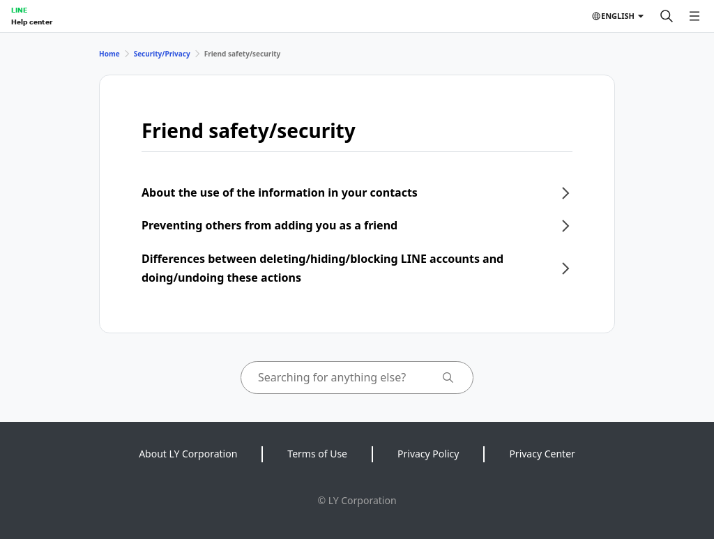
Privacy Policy (428, 453)
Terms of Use (317, 453)
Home (109, 54)
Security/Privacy (162, 54)
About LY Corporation (188, 453)
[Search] (667, 16)
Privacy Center (542, 453)
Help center (31, 21)
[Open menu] (694, 16)
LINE (19, 10)
